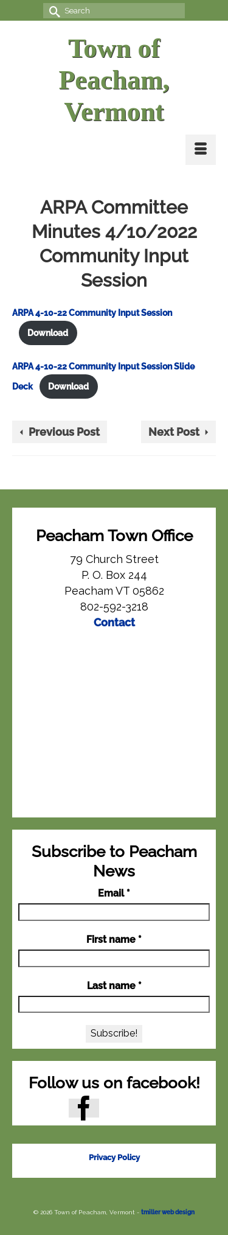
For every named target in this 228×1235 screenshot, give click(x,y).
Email (114, 893)
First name (114, 939)
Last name (114, 986)
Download (47, 332)
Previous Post (64, 431)
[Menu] (200, 150)
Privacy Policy (114, 1157)
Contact (114, 622)
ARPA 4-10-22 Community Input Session (92, 312)
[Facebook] (84, 1108)
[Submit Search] (52, 10)
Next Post (173, 431)
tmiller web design (168, 1212)
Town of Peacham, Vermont (113, 80)
